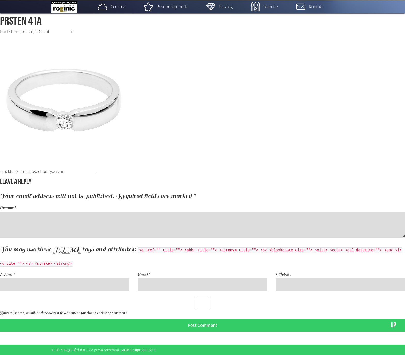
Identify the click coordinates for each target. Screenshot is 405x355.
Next (7, 37)
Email (144, 274)
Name (7, 274)
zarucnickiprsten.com (138, 349)
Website (283, 274)
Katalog (219, 6)
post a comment (80, 171)
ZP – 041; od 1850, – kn (96, 31)
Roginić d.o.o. (75, 349)
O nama (112, 6)
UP (393, 325)
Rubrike (264, 6)
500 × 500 (59, 31)
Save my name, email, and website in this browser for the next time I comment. (63, 312)
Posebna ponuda (166, 6)
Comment (8, 207)
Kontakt (309, 6)
